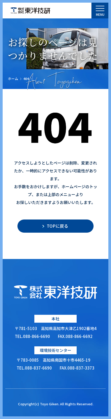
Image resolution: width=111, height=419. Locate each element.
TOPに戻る (57, 226)
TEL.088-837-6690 (34, 368)
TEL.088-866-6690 (32, 336)
